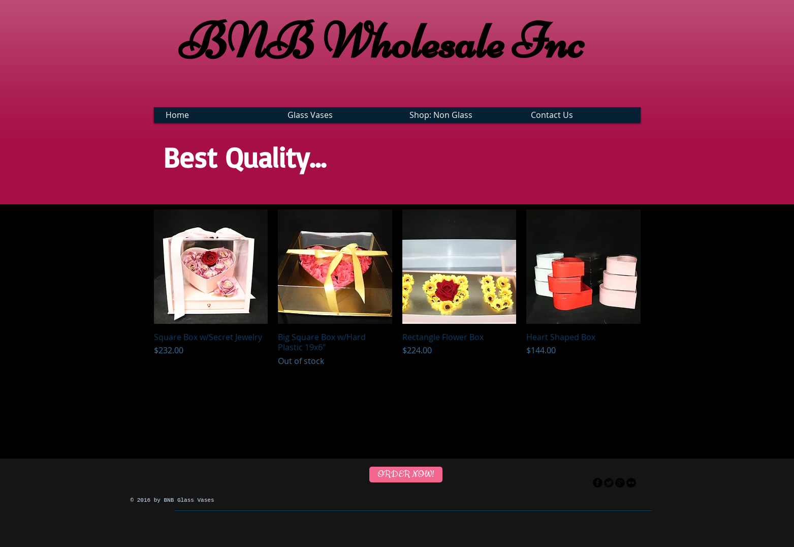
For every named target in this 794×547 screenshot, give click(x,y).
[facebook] (597, 483)
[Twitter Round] (609, 483)
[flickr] (631, 483)
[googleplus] (620, 483)
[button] (338, 115)
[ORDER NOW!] (405, 474)
